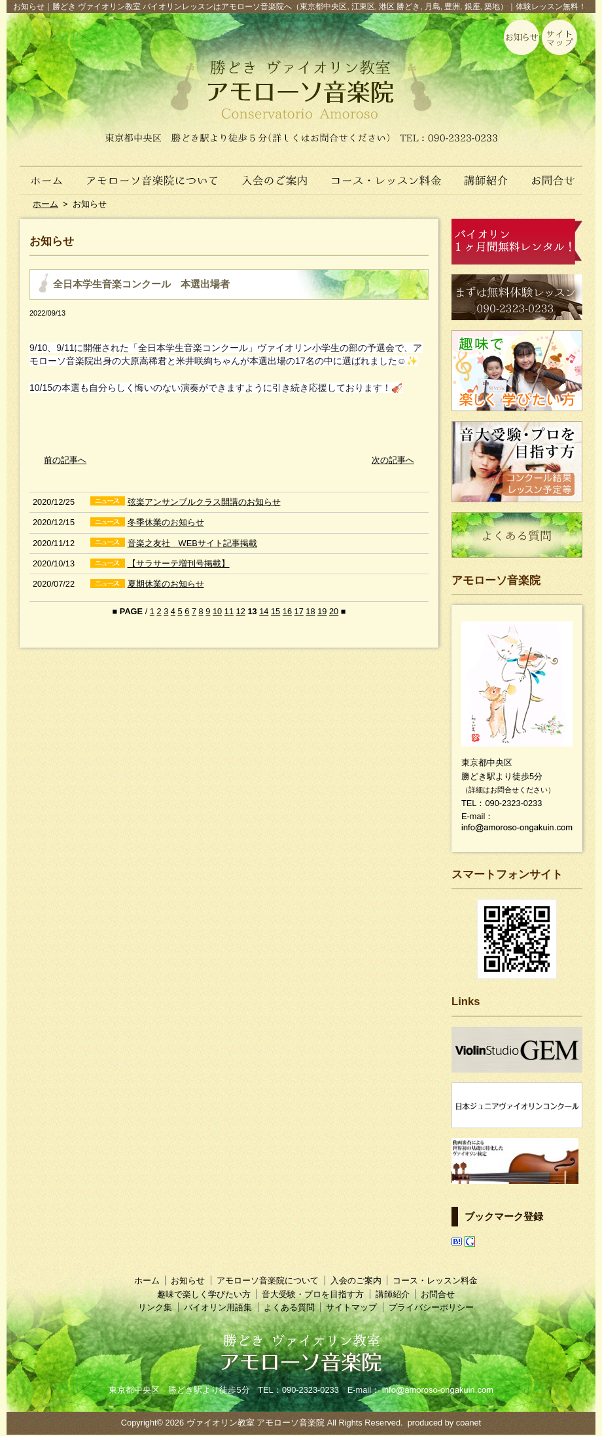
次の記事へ (393, 460)
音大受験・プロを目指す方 (313, 1294)
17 (299, 611)
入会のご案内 (276, 173)
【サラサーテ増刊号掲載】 (179, 563)
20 (333, 611)
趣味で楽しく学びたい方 (204, 1294)
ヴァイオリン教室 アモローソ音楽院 (255, 1422)
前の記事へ (65, 460)
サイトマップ (351, 1307)
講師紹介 (486, 173)
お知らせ (188, 1280)
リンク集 (155, 1307)
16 (287, 611)
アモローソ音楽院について (153, 173)
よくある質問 (289, 1307)
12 (240, 611)
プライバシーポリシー (431, 1307)
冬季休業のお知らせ (166, 522)
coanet (468, 1422)
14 (263, 611)
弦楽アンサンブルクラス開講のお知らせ (204, 502)
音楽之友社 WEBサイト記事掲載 (192, 543)
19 (322, 611)
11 (229, 611)
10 (217, 611)
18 (310, 611)
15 (275, 611)
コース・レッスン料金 (387, 173)
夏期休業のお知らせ (166, 584)
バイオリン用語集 (218, 1307)
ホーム (41, 173)
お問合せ (557, 173)
